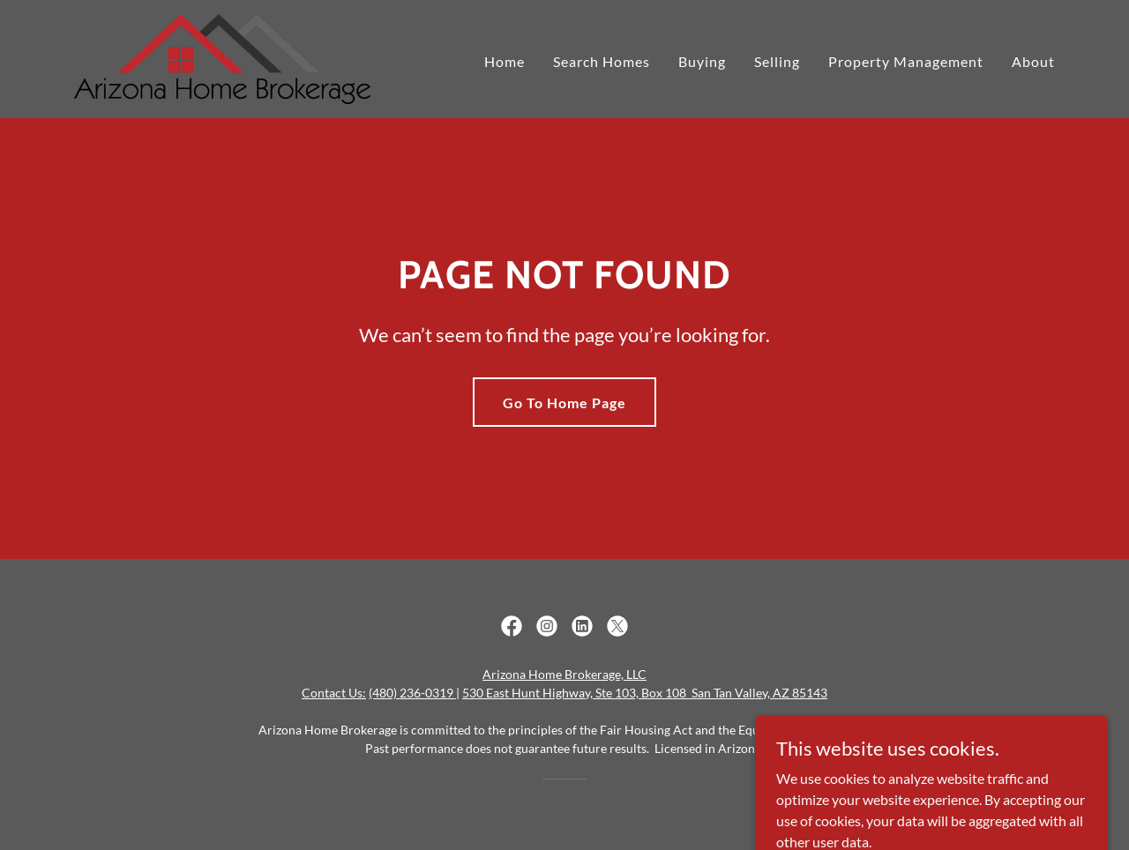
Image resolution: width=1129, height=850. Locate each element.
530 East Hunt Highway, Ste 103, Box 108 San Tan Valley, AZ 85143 (644, 692)
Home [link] (504, 61)
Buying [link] (702, 61)
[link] (222, 56)
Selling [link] (777, 61)
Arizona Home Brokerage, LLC (564, 674)
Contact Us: (334, 692)
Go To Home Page (564, 402)
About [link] (1033, 61)
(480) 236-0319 (412, 692)
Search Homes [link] (601, 61)
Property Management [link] (905, 61)
